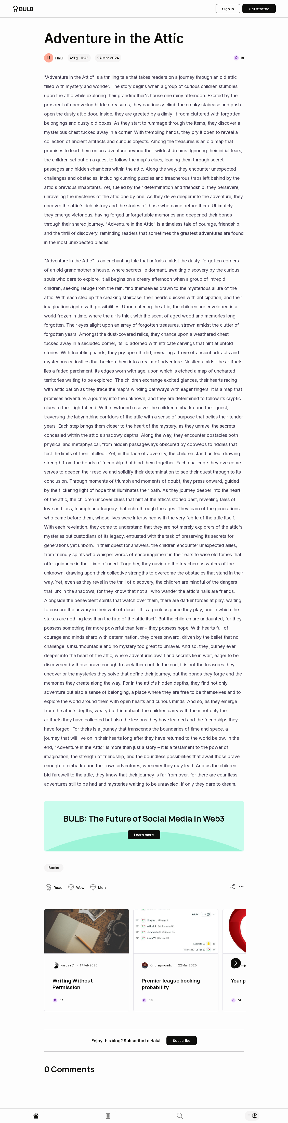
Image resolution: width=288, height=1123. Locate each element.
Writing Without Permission (73, 984)
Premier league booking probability (171, 984)
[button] (53, 57)
